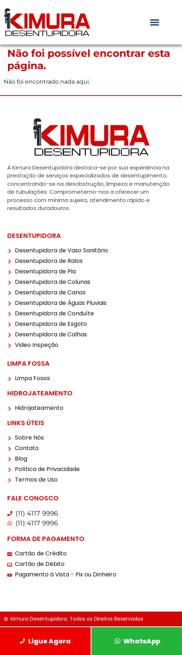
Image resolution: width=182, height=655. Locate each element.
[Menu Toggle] (155, 22)
